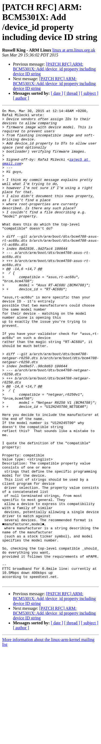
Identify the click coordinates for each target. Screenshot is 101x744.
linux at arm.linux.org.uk (73, 50)
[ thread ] (72, 93)
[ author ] (21, 98)
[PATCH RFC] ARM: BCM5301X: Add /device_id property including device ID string (54, 69)
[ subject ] (89, 93)
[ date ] (57, 93)
